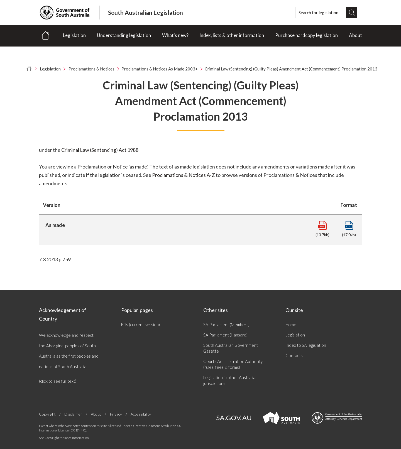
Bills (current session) (140, 324)
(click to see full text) (57, 381)
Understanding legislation (124, 35)
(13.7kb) (322, 229)
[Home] (45, 36)
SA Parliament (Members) (226, 324)
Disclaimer (73, 414)
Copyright (47, 414)
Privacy (116, 414)
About (355, 35)
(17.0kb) (349, 229)
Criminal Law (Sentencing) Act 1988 (99, 150)
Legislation (74, 35)
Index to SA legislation (305, 345)
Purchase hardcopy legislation (306, 35)
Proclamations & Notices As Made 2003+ (159, 68)
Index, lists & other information (231, 35)
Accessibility (141, 414)
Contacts (294, 355)
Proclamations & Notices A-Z (183, 175)
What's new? (175, 35)
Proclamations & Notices (91, 68)
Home (290, 324)
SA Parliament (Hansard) (225, 334)
